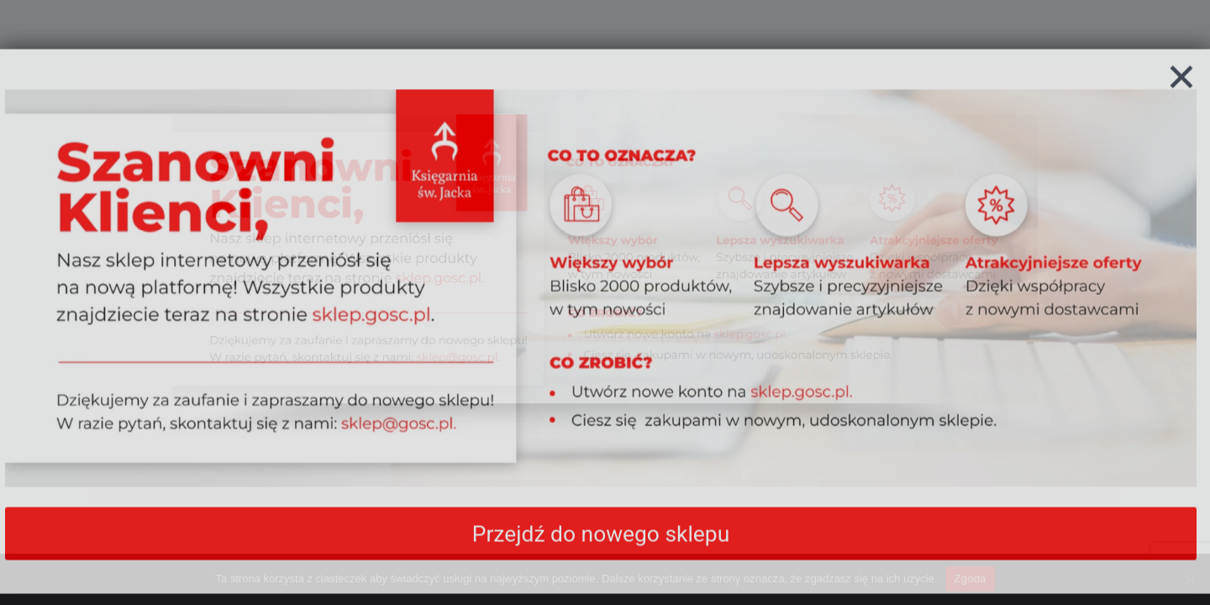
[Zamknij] (1181, 116)
